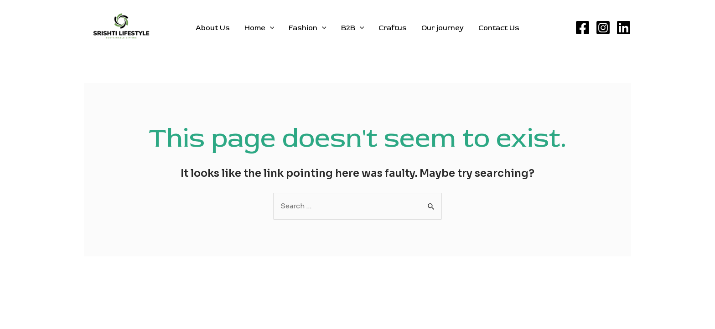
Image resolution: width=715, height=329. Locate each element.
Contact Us (498, 27)
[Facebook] (582, 27)
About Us (213, 27)
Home (259, 28)
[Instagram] (603, 27)
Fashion (307, 28)
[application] (270, 28)
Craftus (392, 27)
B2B (352, 28)
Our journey (442, 27)
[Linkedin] (623, 27)
